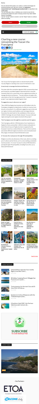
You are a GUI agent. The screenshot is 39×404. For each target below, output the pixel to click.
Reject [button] (10, 22)
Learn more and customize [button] (19, 26)
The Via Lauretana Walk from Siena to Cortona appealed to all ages (6, 180)
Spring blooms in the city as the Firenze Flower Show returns (31, 203)
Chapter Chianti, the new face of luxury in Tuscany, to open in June (19, 203)
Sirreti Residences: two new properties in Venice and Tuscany (6, 203)
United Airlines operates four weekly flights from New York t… (22, 270)
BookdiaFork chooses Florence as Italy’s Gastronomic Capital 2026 (6, 247)
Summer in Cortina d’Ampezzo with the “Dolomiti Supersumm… (23, 295)
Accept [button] (29, 22)
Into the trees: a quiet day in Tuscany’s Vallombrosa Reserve (31, 225)
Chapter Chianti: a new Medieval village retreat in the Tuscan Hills (32, 247)
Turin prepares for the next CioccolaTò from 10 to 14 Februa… (23, 287)
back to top (34, 256)
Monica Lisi (4, 49)
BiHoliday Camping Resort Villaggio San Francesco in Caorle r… (23, 279)
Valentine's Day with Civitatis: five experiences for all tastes (19, 247)
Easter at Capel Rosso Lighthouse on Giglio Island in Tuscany (6, 224)
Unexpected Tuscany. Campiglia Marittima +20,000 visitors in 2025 (19, 180)
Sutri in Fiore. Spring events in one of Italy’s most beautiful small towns (32, 181)
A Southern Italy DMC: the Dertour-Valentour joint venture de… (22, 304)
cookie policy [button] (4, 10)
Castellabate (6, 372)
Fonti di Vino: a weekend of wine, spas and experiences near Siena (18, 225)
